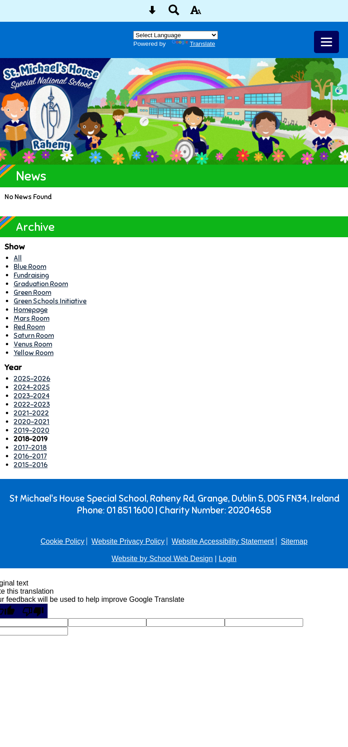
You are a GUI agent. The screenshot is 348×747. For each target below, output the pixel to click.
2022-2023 (32, 404)
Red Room (29, 326)
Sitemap (294, 541)
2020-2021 (31, 421)
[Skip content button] (152, 13)
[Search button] (174, 13)
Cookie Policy (62, 541)
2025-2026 (32, 378)
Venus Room (33, 344)
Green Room (32, 292)
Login (228, 558)
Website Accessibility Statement (223, 541)
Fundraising (31, 275)
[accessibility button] (196, 13)
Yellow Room (33, 352)
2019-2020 (31, 430)
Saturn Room (34, 335)
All (18, 258)
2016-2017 (30, 456)
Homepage (31, 309)
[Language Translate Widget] (175, 35)
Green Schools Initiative (50, 301)
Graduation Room (41, 283)
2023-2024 (31, 395)
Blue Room (30, 266)
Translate (193, 43)
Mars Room (31, 318)
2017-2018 (30, 447)
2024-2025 (32, 387)
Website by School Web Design (162, 558)
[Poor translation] (33, 611)
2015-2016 (31, 464)
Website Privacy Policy (128, 541)
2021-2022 (31, 413)
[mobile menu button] (326, 42)
